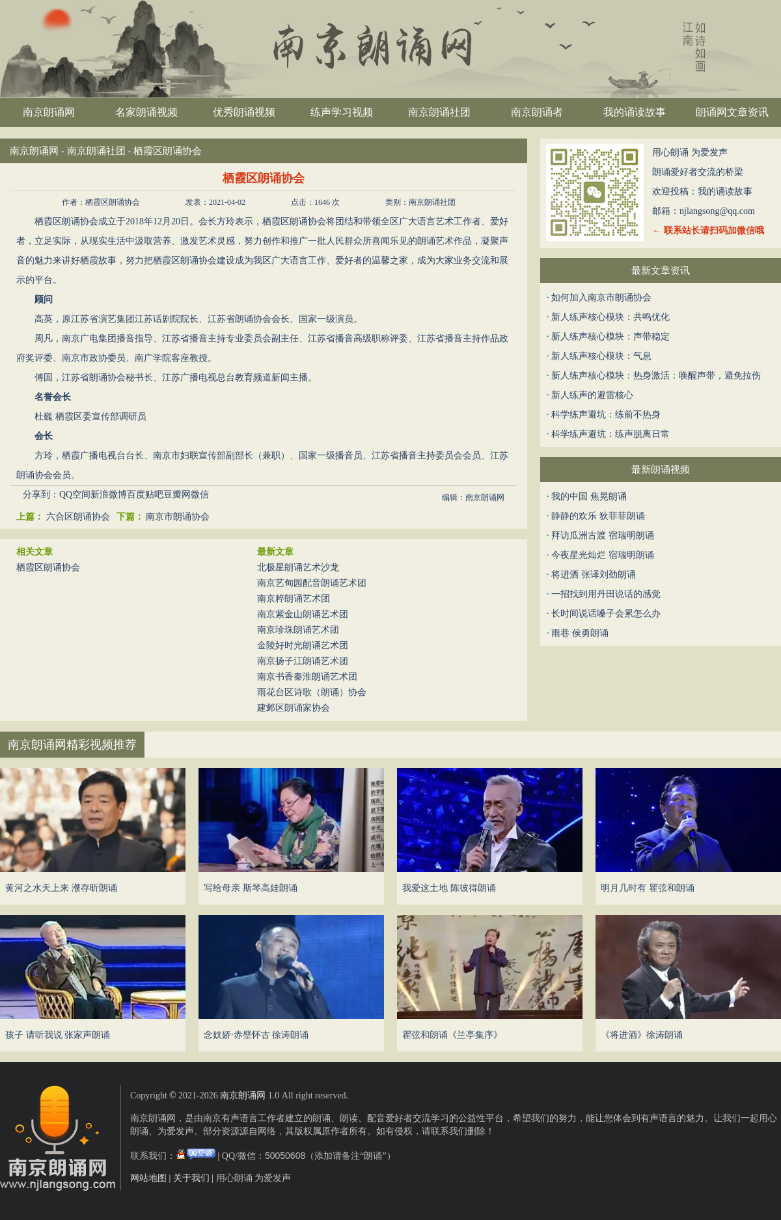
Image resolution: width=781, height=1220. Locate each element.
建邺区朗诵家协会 (293, 708)
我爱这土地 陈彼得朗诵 (449, 888)
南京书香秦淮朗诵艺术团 (307, 677)
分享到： (41, 494)
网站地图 (148, 1178)
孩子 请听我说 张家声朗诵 (57, 1035)
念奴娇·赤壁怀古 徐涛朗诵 (256, 1035)
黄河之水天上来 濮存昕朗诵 (61, 888)
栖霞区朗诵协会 (48, 567)
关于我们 (191, 1178)
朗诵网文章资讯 (732, 112)
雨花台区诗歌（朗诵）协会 (311, 692)
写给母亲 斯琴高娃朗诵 (250, 888)
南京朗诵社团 (439, 112)
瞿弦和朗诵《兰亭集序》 (452, 1035)
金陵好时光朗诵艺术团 (302, 645)
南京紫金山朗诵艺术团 (302, 614)
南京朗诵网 (49, 112)
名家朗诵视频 (146, 112)
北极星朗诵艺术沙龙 (298, 567)
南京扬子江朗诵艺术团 (302, 661)
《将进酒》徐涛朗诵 (642, 1035)
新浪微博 (108, 494)
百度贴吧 (145, 494)
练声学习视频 (341, 112)
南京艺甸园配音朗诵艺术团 (311, 583)
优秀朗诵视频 (244, 112)
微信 (200, 494)
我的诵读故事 (634, 112)
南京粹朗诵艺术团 (293, 598)
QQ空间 (74, 494)
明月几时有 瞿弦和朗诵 (647, 888)
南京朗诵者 (537, 112)
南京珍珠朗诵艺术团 (298, 630)
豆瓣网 (177, 494)
